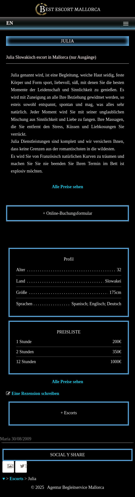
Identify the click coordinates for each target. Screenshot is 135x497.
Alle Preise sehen (67, 186)
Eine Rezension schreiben (35, 393)
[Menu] (125, 23)
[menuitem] (9, 22)
